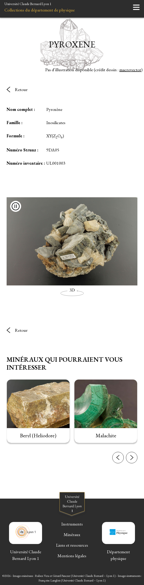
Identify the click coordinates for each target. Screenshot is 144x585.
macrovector (130, 70)
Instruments (72, 524)
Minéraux (72, 534)
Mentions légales (71, 556)
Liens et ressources (72, 545)
